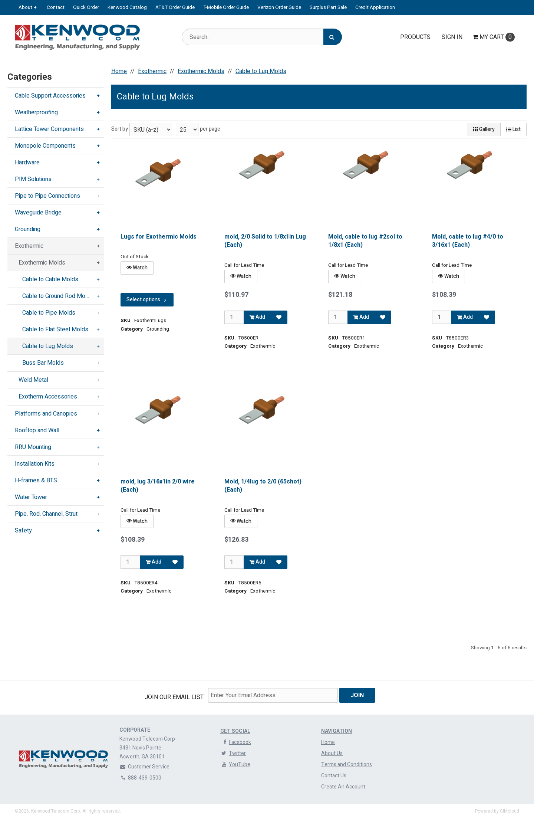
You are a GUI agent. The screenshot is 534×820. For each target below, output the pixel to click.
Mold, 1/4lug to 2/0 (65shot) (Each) (262, 486)
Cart (493, 37)
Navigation (336, 731)
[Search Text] (262, 37)
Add (257, 317)
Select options (147, 300)
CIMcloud (509, 811)
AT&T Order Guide (175, 7)
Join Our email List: (175, 697)
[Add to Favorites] (278, 317)
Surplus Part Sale (328, 7)
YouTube (235, 764)
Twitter (233, 753)
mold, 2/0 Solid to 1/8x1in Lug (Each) (265, 241)
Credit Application (375, 7)
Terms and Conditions (346, 764)
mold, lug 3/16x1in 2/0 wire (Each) (158, 486)
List (513, 129)
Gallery (484, 129)
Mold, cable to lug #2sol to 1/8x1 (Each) (365, 241)
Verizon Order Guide (279, 7)
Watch (137, 268)
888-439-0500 (140, 778)
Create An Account (343, 787)
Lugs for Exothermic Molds (159, 237)
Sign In (452, 37)
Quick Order (86, 7)
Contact (56, 7)
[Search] (332, 37)
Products (415, 37)
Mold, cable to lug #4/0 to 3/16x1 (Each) (467, 241)
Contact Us (333, 776)
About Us (332, 753)
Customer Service (144, 767)
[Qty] (234, 317)
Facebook (235, 742)
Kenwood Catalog (127, 7)
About (25, 7)
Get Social (235, 731)
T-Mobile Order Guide (226, 7)
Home (328, 742)
